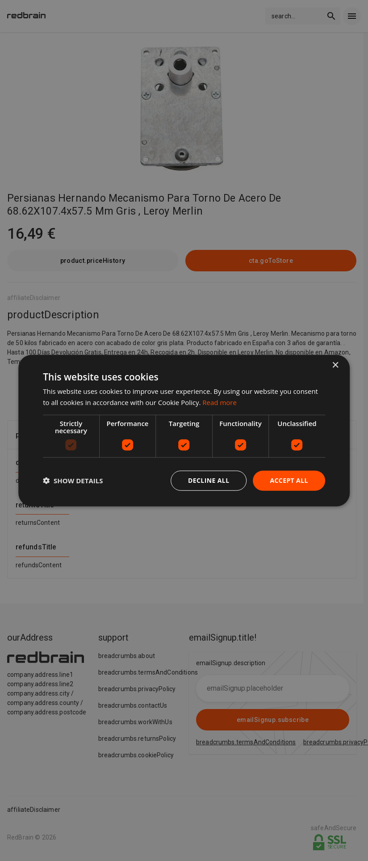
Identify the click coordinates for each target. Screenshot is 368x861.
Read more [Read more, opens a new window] (219, 402)
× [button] (335, 365)
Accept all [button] (289, 480)
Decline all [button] (208, 480)
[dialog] (184, 430)
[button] (73, 481)
